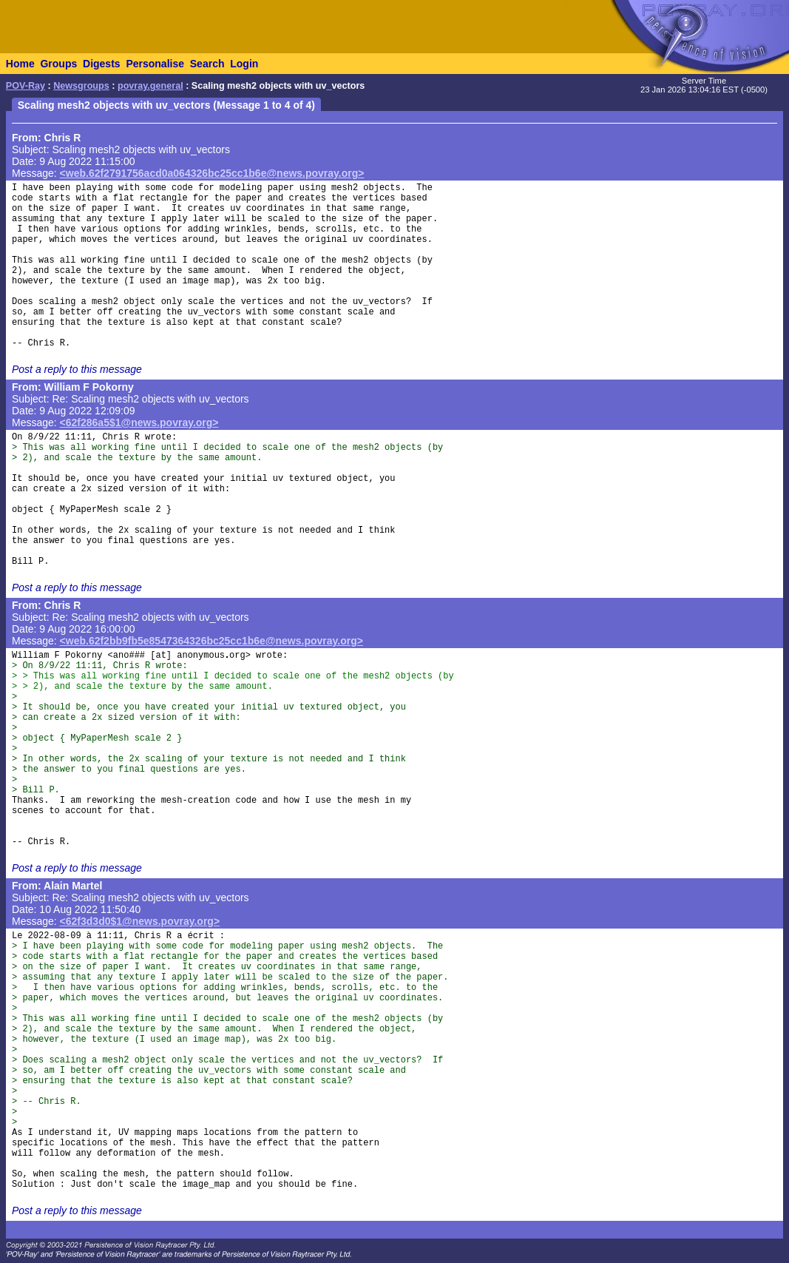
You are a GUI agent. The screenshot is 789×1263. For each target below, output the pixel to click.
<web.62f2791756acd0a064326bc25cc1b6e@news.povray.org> (212, 173)
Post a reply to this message (77, 369)
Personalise (155, 64)
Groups (58, 64)
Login (244, 64)
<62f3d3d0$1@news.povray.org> (140, 921)
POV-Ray (25, 86)
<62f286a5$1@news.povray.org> (139, 422)
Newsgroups (81, 86)
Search (207, 64)
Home (20, 64)
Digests (102, 64)
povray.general (150, 86)
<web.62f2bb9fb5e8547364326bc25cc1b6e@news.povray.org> (211, 641)
